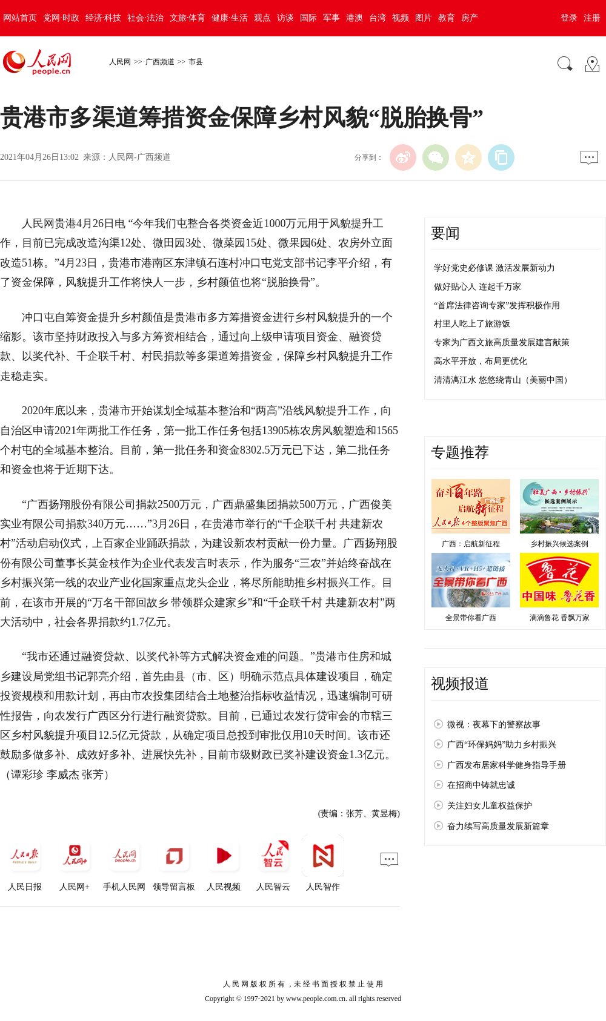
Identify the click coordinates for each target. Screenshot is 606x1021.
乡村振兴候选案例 (559, 544)
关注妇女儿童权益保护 (489, 805)
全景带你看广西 (470, 617)
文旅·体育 (188, 17)
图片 (423, 17)
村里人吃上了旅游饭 (472, 323)
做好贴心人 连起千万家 (477, 286)
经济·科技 (103, 17)
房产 (469, 17)
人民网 (120, 62)
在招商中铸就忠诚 (481, 785)
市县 (195, 62)
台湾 (377, 17)
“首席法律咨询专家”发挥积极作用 (497, 305)
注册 (592, 17)
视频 (400, 17)
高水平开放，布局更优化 (480, 361)
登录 (569, 17)
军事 (331, 17)
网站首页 (20, 17)
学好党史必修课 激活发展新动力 (494, 268)
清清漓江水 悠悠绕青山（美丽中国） (503, 380)
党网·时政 (61, 17)
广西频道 (160, 62)
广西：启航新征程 (471, 544)
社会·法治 (145, 17)
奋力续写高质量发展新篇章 (498, 826)
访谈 (285, 17)
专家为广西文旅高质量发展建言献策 (502, 342)
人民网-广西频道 (139, 157)
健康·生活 (229, 17)
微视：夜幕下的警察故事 (494, 724)
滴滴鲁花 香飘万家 (560, 617)
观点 (262, 17)
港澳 (354, 17)
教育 (446, 17)
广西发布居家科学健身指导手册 (506, 765)
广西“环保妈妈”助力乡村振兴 (501, 744)
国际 (308, 17)
